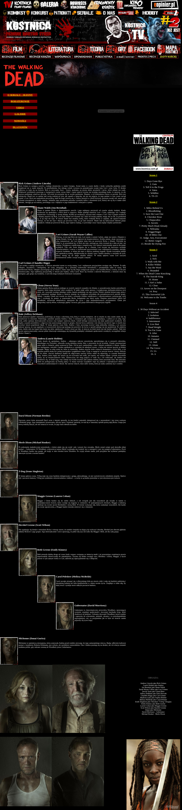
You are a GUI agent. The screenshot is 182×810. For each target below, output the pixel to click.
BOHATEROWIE (20, 101)
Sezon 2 (153, 202)
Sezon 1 (153, 175)
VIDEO (20, 107)
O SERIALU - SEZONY (20, 94)
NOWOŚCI (20, 120)
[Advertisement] (154, 474)
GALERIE (20, 113)
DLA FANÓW (20, 127)
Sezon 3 (153, 249)
